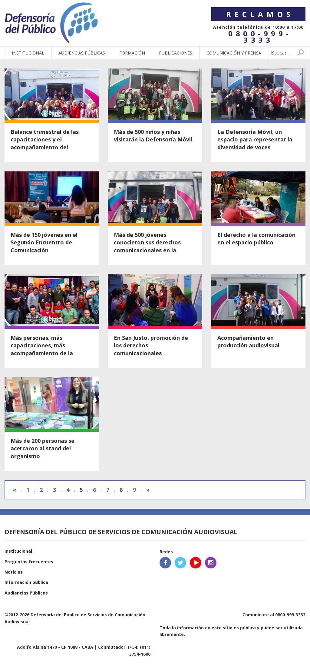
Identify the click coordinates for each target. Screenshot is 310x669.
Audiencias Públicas (26, 593)
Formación (132, 53)
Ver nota (52, 115)
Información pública (26, 582)
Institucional (28, 53)
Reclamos (260, 14)
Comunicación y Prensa (233, 53)
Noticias (14, 572)
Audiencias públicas (81, 53)
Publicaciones (175, 53)
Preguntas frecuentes (29, 562)
